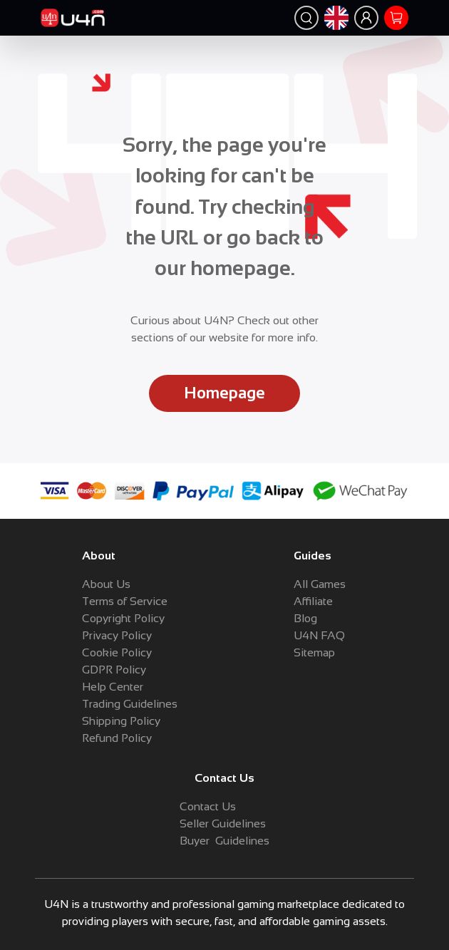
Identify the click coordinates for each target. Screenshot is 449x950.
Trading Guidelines (129, 704)
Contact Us (208, 806)
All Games (320, 584)
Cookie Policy (117, 652)
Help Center (112, 687)
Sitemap (314, 652)
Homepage (224, 393)
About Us (106, 584)
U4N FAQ (319, 635)
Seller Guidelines (223, 823)
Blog (305, 618)
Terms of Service (124, 601)
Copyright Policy (123, 618)
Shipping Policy (121, 721)
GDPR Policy (114, 670)
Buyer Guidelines (224, 841)
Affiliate (313, 601)
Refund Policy (117, 738)
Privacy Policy (117, 635)
